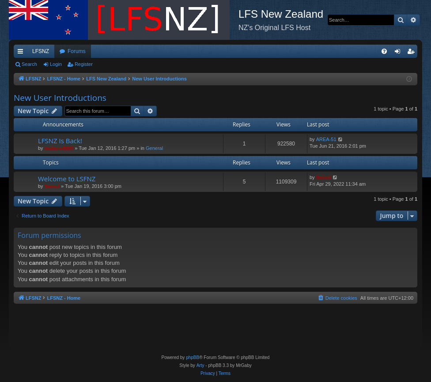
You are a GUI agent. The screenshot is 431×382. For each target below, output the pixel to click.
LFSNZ (40, 51)
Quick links (22, 53)
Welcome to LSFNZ (66, 178)
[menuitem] (384, 51)
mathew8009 (59, 148)
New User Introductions (60, 97)
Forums (77, 51)
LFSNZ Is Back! (60, 140)
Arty (200, 365)
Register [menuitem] (412, 53)
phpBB (192, 357)
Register (84, 64)
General (154, 148)
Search (29, 64)
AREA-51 (326, 139)
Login (56, 64)
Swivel (52, 186)
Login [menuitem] (399, 53)
